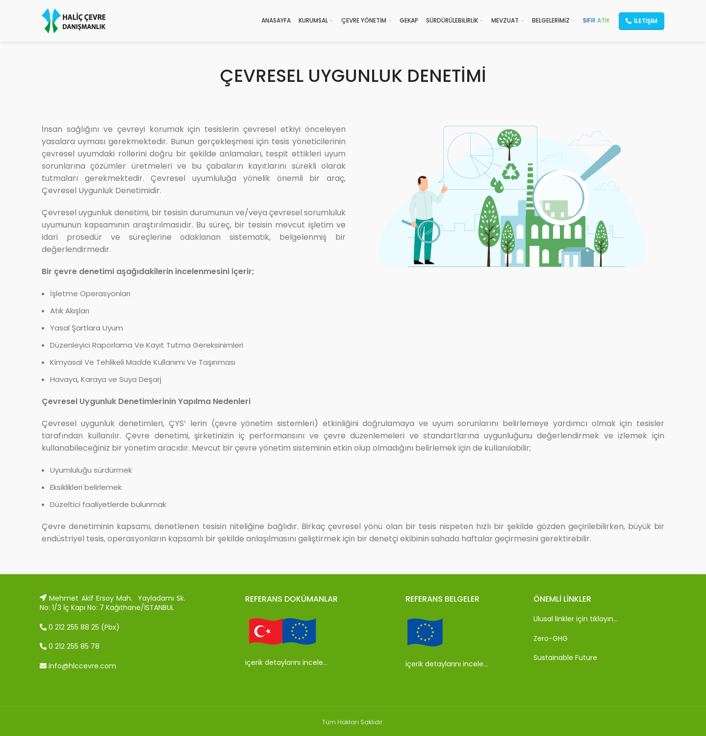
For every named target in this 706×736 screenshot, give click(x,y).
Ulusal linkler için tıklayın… (575, 619)
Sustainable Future (565, 657)
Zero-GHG (550, 638)
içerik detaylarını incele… (286, 662)
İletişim (641, 21)
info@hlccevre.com (78, 666)
